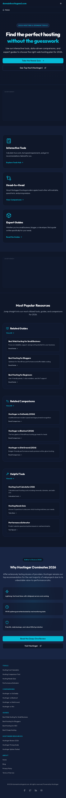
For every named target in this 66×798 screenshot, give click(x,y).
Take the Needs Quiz (33, 61)
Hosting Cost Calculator (11, 670)
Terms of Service (8, 773)
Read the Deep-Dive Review (33, 638)
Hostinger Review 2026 (11, 741)
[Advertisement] (33, 105)
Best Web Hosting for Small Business (15, 717)
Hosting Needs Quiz (9, 679)
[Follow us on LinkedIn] (35, 790)
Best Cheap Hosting (9, 730)
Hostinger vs (11, 702)
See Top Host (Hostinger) (33, 68)
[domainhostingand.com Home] (14, 3)
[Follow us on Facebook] (24, 790)
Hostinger (24, 567)
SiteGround (16, 702)
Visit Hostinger (33, 646)
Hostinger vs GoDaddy (10, 693)
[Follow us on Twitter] (30, 790)
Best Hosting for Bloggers (12, 721)
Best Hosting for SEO (10, 726)
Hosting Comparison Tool (11, 674)
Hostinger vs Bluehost (10, 698)
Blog (4, 764)
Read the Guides (14, 237)
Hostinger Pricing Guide (11, 745)
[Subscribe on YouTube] (41, 790)
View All (10, 333)
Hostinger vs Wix (8, 707)
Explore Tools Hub (14, 162)
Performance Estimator (11, 683)
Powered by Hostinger (50, 784)
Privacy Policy (7, 768)
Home (5, 760)
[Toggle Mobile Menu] (60, 3)
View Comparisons (15, 200)
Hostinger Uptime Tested (11, 749)
